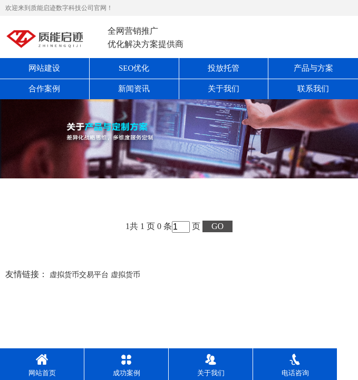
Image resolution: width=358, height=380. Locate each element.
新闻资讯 (134, 88)
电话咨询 (295, 365)
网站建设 (44, 68)
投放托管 (223, 68)
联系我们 (313, 88)
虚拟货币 (125, 275)
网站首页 (42, 365)
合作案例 (44, 88)
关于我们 (223, 88)
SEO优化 (134, 68)
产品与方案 (313, 68)
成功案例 (126, 365)
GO (217, 226)
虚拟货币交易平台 (79, 275)
